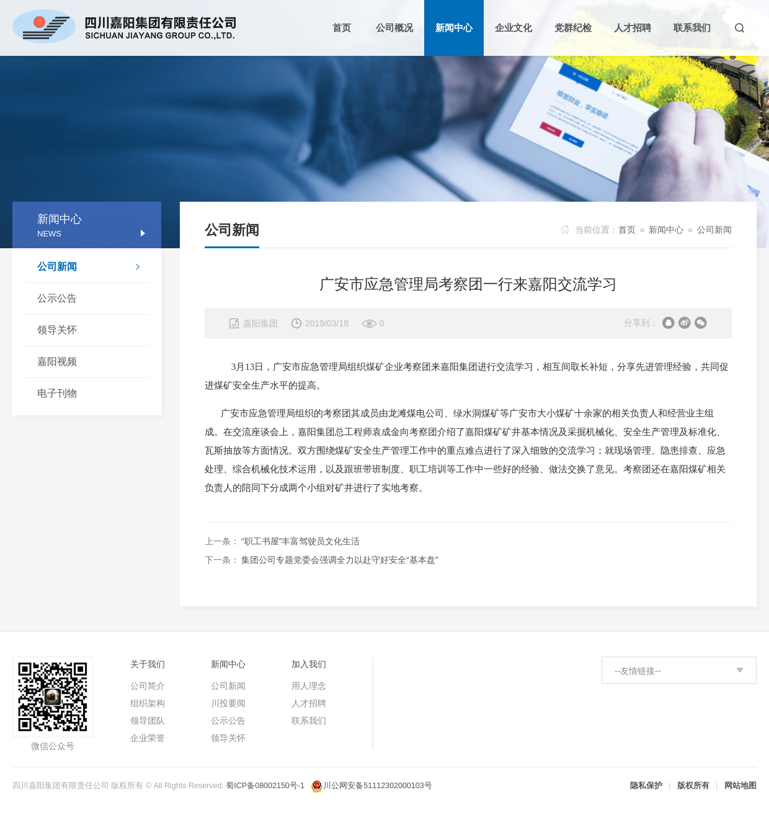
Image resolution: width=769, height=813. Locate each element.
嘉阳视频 (57, 361)
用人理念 (308, 686)
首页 (627, 230)
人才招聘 (308, 703)
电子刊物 (57, 393)
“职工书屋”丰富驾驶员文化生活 (300, 541)
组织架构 (147, 703)
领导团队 (147, 720)
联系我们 (308, 720)
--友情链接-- (638, 671)
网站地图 (740, 785)
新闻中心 (666, 230)
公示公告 (57, 298)
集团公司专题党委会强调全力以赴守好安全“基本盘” (339, 560)
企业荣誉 (147, 738)
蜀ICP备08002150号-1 (265, 785)
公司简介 (147, 686)
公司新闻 (93, 268)
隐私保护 (646, 785)
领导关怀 (57, 330)
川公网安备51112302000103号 (377, 785)
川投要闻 (228, 703)
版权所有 (693, 785)
